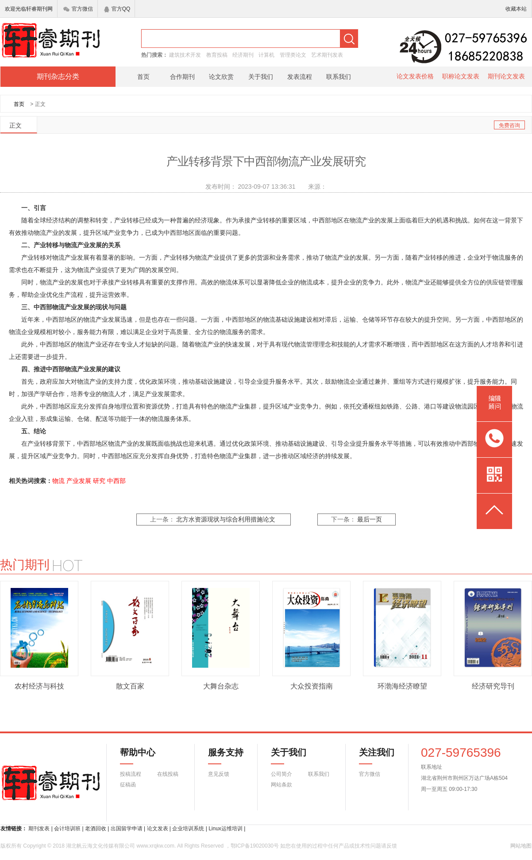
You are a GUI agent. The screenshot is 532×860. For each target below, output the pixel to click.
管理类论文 (293, 55)
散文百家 (130, 686)
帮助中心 (137, 755)
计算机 (266, 55)
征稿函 (128, 785)
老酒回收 (95, 828)
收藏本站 (516, 9)
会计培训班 (67, 828)
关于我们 (260, 76)
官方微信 (78, 9)
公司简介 (281, 774)
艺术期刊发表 (327, 55)
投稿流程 (130, 774)
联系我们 (338, 76)
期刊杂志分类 (58, 76)
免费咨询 (509, 125)
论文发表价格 (415, 76)
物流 (58, 480)
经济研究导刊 (493, 686)
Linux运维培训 (225, 828)
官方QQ (117, 9)
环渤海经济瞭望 (402, 686)
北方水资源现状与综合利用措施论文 (225, 519)
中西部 (116, 480)
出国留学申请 (127, 828)
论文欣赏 (221, 76)
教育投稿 (216, 55)
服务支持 (220, 755)
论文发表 (157, 828)
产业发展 (78, 480)
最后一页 (369, 519)
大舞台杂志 (221, 686)
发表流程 (299, 76)
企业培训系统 (188, 828)
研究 (99, 480)
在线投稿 (167, 774)
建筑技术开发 (185, 55)
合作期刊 (182, 76)
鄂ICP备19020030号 (255, 846)
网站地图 (521, 846)
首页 (143, 76)
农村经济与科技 (39, 686)
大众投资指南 (311, 686)
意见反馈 (218, 774)
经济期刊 (243, 55)
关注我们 (371, 755)
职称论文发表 (460, 76)
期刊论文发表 (506, 76)
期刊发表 (39, 828)
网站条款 (281, 785)
